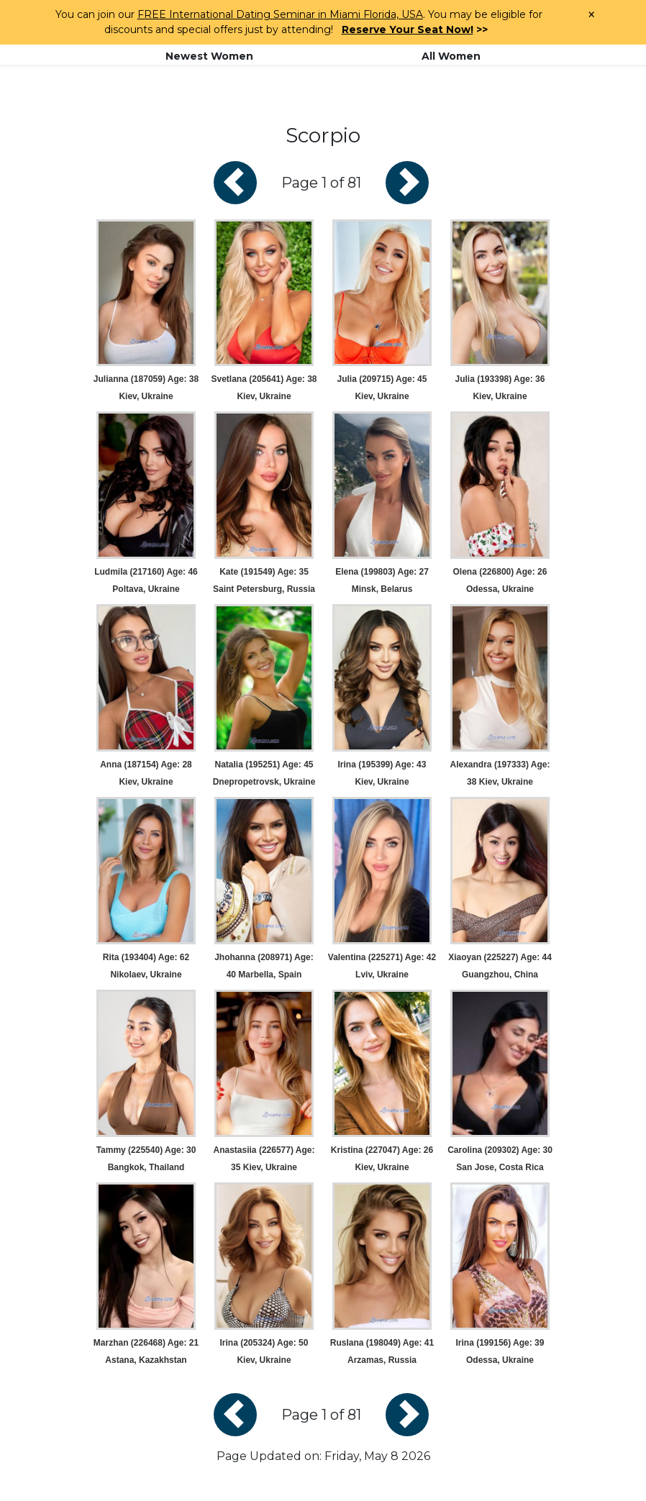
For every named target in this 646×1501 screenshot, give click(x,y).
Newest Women (209, 56)
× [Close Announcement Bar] (591, 15)
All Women (451, 56)
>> (415, 29)
